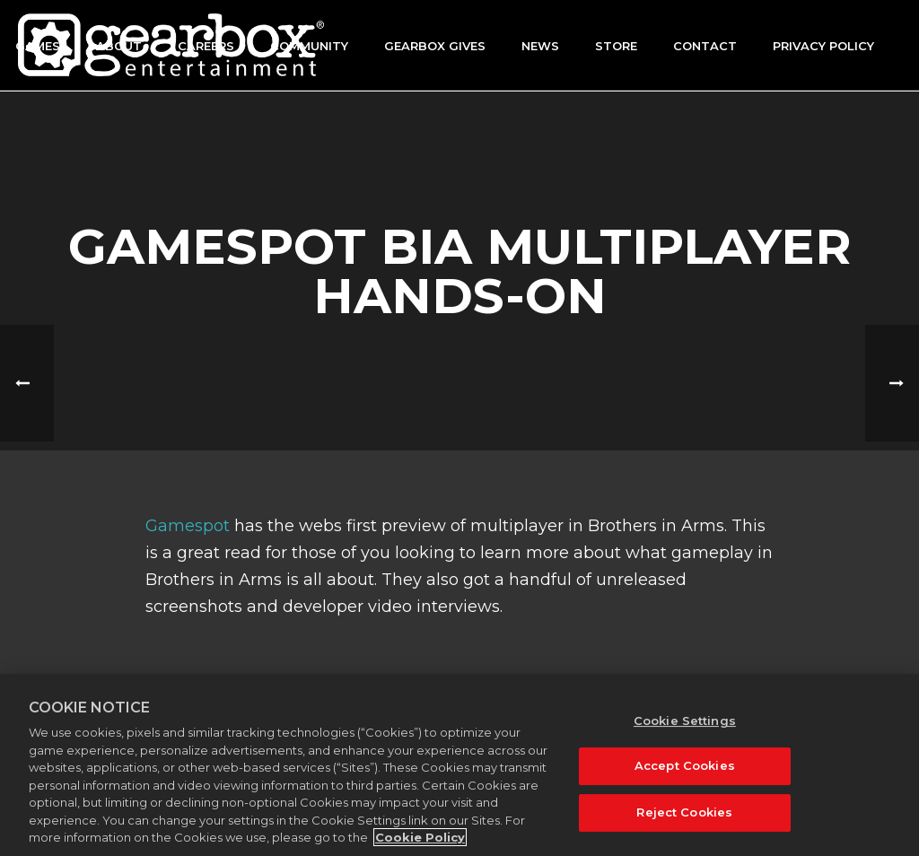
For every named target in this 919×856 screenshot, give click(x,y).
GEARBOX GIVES (435, 46)
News (540, 46)
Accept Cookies (685, 766)
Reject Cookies (684, 812)
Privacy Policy (823, 46)
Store (616, 46)
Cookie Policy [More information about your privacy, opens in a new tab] (420, 838)
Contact (705, 46)
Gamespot (187, 526)
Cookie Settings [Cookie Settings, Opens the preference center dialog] (685, 720)
